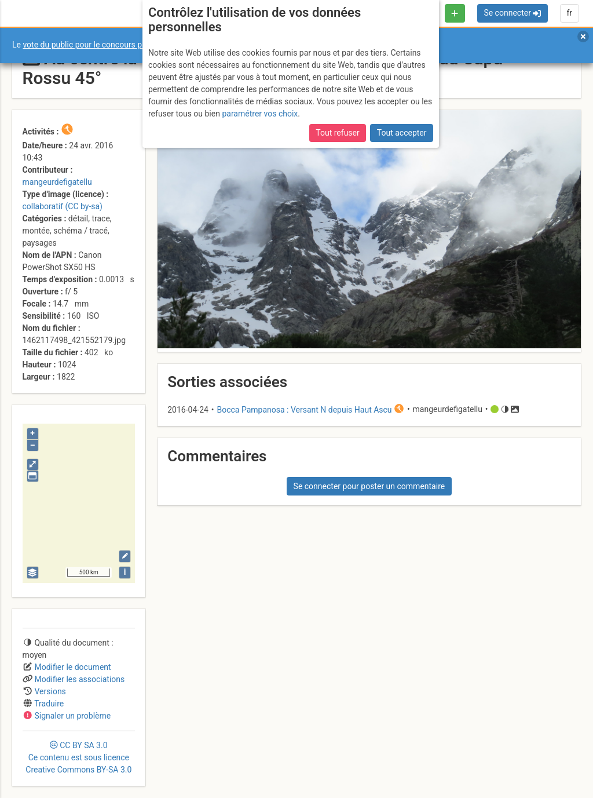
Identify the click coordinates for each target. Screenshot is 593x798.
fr (569, 12)
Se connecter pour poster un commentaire (369, 486)
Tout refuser (337, 132)
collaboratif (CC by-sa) (63, 206)
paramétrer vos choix (260, 113)
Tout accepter (402, 132)
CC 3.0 (78, 757)
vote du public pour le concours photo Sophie (104, 44)
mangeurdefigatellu (57, 182)
